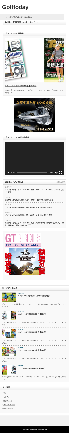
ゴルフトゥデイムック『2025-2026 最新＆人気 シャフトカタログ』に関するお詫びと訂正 (34, 191)
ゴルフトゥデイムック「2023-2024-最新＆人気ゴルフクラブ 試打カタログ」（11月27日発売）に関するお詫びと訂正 (34, 224)
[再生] (8, 172)
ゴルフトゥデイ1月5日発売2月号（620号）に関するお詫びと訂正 (28, 215)
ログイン (6, 397)
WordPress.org (8, 408)
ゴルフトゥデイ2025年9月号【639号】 (32, 368)
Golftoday (33, 429)
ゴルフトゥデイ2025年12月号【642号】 (20, 86)
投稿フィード (7, 401)
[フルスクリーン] (60, 172)
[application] (34, 158)
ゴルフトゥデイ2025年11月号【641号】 (32, 332)
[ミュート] (56, 172)
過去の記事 (61, 182)
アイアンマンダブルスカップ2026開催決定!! (34, 296)
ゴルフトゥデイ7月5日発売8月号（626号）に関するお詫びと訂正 (28, 207)
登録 (4, 393)
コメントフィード (9, 404)
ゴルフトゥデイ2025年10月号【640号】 (32, 350)
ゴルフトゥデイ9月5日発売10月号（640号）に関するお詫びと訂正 (29, 200)
